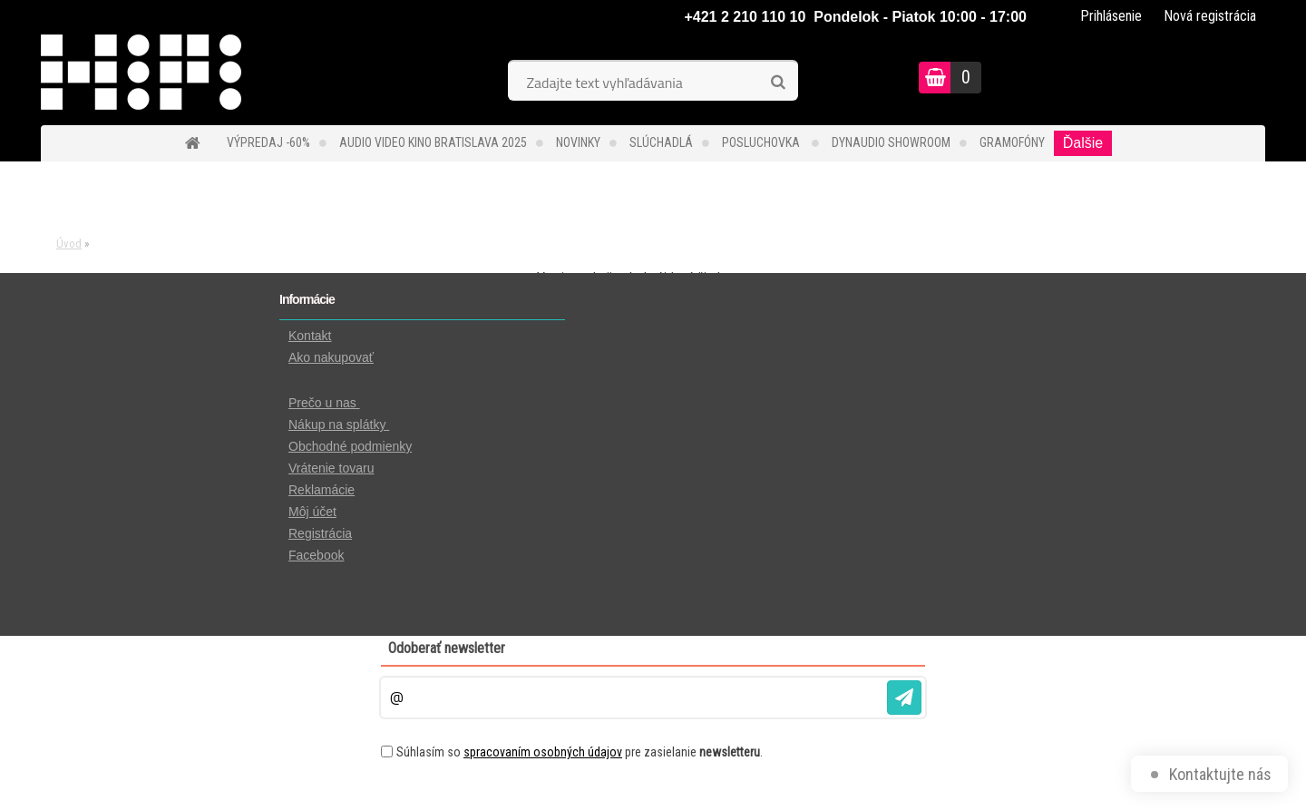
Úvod (69, 243)
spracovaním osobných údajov (542, 752)
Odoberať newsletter (446, 648)
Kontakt (309, 335)
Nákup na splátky (338, 424)
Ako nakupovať (331, 357)
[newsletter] (904, 697)
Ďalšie (1083, 143)
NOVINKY (578, 142)
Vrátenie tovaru (331, 468)
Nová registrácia (1210, 15)
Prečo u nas (324, 402)
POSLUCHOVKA (762, 142)
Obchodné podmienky (350, 446)
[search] (778, 82)
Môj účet (312, 511)
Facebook (316, 555)
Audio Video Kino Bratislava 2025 (433, 142)
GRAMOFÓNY (1012, 142)
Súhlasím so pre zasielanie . (579, 752)
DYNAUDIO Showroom (891, 142)
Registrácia (320, 533)
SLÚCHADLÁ (661, 142)
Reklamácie (321, 489)
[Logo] (165, 79)
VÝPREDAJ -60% (268, 142)
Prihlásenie (1111, 15)
